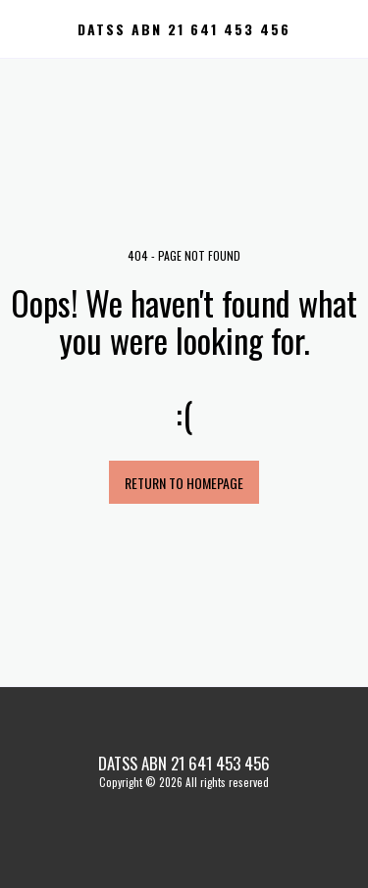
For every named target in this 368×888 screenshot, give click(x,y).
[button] (21, 28)
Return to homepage (184, 482)
